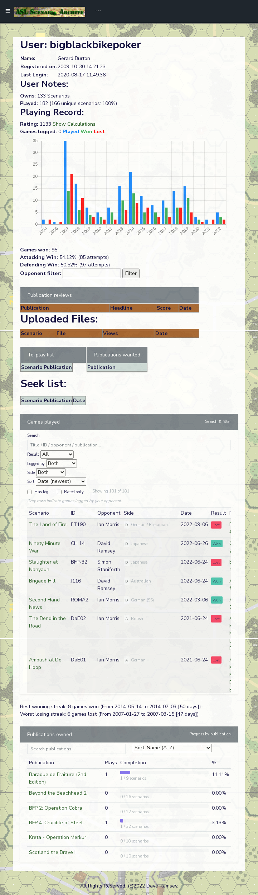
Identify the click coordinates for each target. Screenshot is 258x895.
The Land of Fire (48, 524)
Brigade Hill (42, 581)
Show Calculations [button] (74, 124)
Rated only (74, 492)
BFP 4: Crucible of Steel (56, 822)
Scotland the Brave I (52, 852)
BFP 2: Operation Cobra (55, 808)
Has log (41, 492)
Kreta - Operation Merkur (57, 837)
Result (33, 454)
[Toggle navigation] (96, 11)
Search (33, 435)
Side (31, 472)
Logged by (36, 463)
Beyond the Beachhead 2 (58, 793)
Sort (30, 481)
